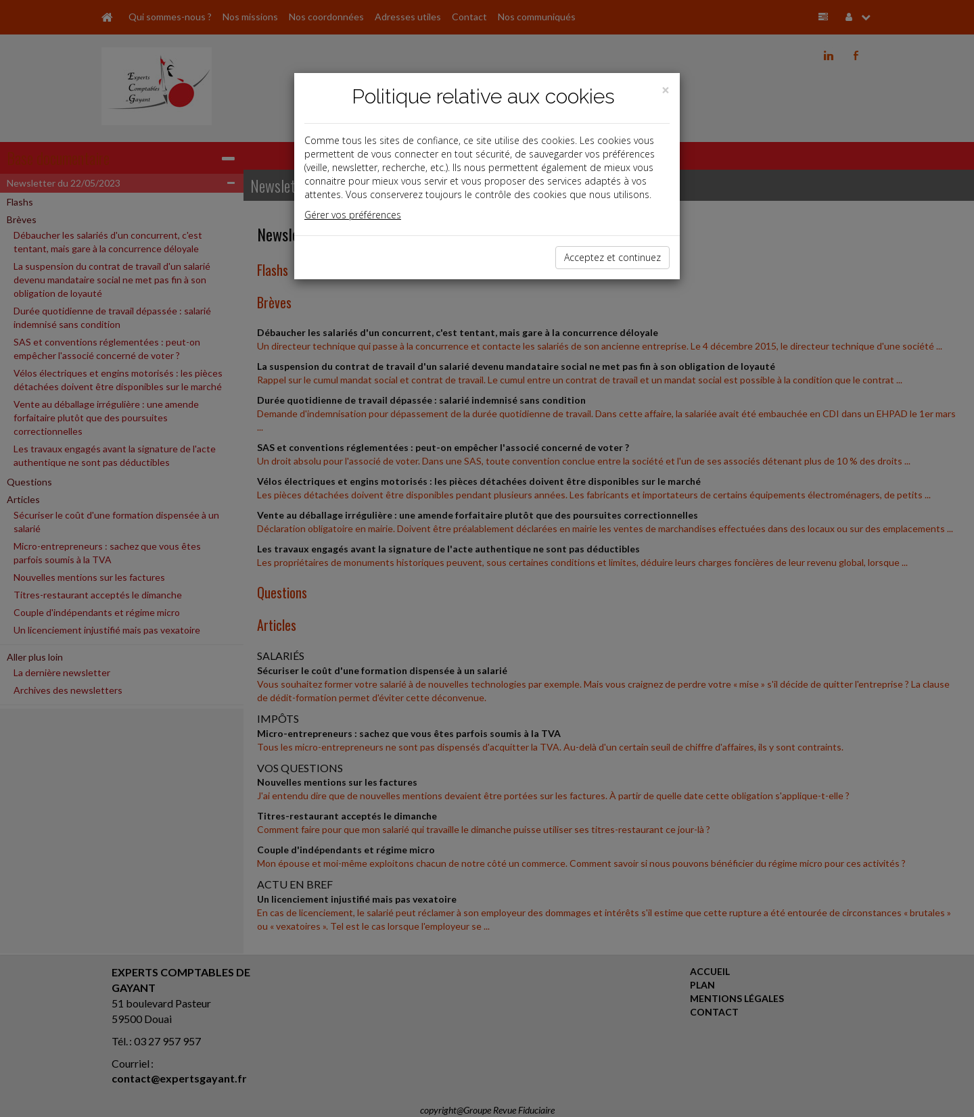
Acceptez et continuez (612, 257)
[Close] (666, 90)
